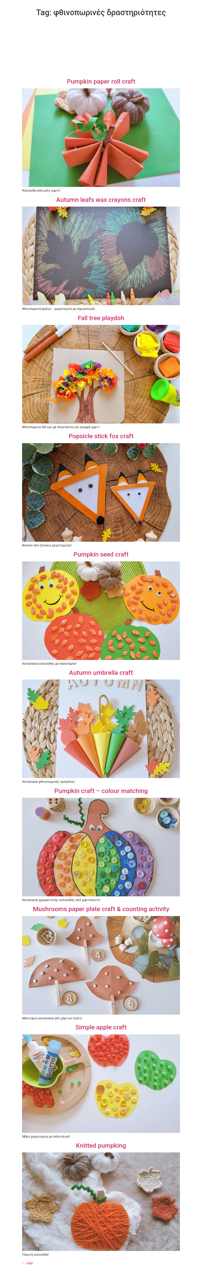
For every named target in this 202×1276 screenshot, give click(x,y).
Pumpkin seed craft (101, 554)
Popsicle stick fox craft (101, 436)
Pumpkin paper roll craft (101, 81)
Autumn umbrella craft (101, 672)
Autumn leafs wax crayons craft (101, 199)
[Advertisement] (101, 48)
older (27, 1263)
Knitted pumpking (101, 1145)
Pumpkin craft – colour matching (101, 791)
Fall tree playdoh (101, 318)
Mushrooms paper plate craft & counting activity (101, 909)
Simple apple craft (101, 1027)
